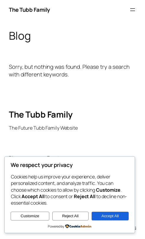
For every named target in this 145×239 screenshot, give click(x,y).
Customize (30, 216)
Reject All (70, 216)
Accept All (110, 216)
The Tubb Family (29, 10)
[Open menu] (132, 9)
